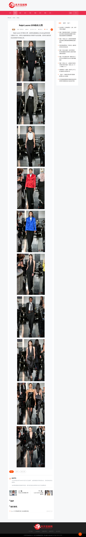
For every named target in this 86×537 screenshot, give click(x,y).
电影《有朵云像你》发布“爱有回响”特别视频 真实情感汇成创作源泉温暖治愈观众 (67, 51)
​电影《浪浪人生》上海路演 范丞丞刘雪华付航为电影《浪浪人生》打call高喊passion (67, 64)
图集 (45, 12)
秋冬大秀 (23, 471)
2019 (17, 471)
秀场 (18, 17)
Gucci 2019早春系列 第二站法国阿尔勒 (20, 511)
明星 (30, 12)
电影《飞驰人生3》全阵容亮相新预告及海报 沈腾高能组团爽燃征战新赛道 (67, 40)
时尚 (15, 12)
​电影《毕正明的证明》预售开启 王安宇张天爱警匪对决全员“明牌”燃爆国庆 (67, 58)
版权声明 (51, 531)
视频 (35, 12)
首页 (10, 12)
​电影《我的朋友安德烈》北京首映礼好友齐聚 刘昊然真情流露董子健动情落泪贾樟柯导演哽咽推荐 (67, 34)
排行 (50, 12)
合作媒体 (38, 531)
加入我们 (58, 531)
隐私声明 (44, 531)
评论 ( (40, 29)
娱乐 (25, 12)
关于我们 (31, 531)
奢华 (40, 12)
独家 (20, 12)
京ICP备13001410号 (57, 535)
